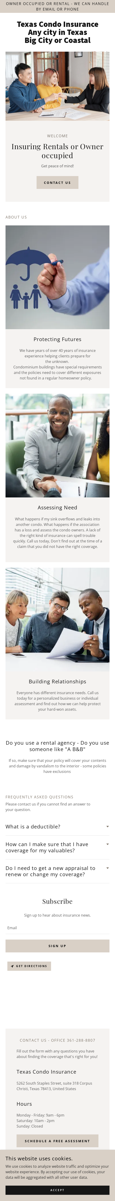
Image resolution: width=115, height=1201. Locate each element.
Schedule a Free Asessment (57, 1141)
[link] (57, 32)
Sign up (58, 946)
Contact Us (57, 182)
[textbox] (57, 928)
